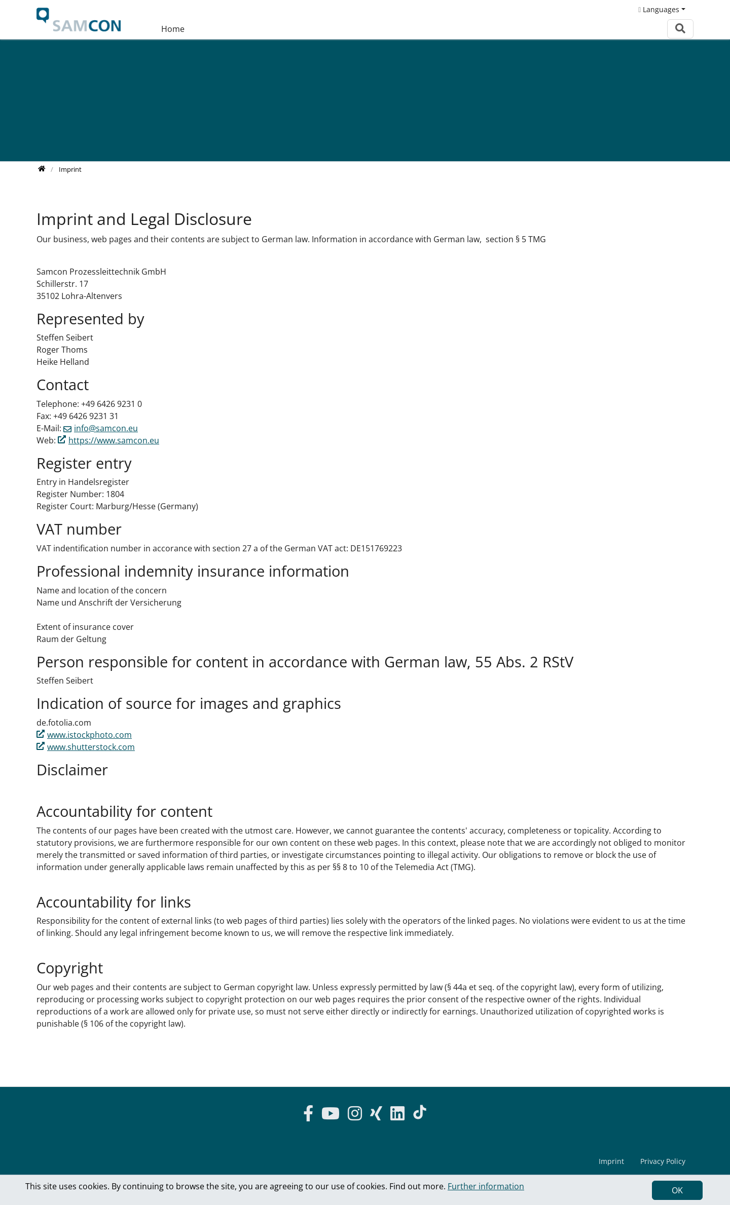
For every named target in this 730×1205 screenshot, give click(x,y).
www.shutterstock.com (91, 746)
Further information (486, 1186)
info (106, 428)
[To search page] (680, 28)
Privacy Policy (662, 1161)
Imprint (611, 1161)
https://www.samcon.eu (113, 440)
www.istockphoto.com (89, 734)
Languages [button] (658, 9)
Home (173, 28)
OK (677, 1190)
